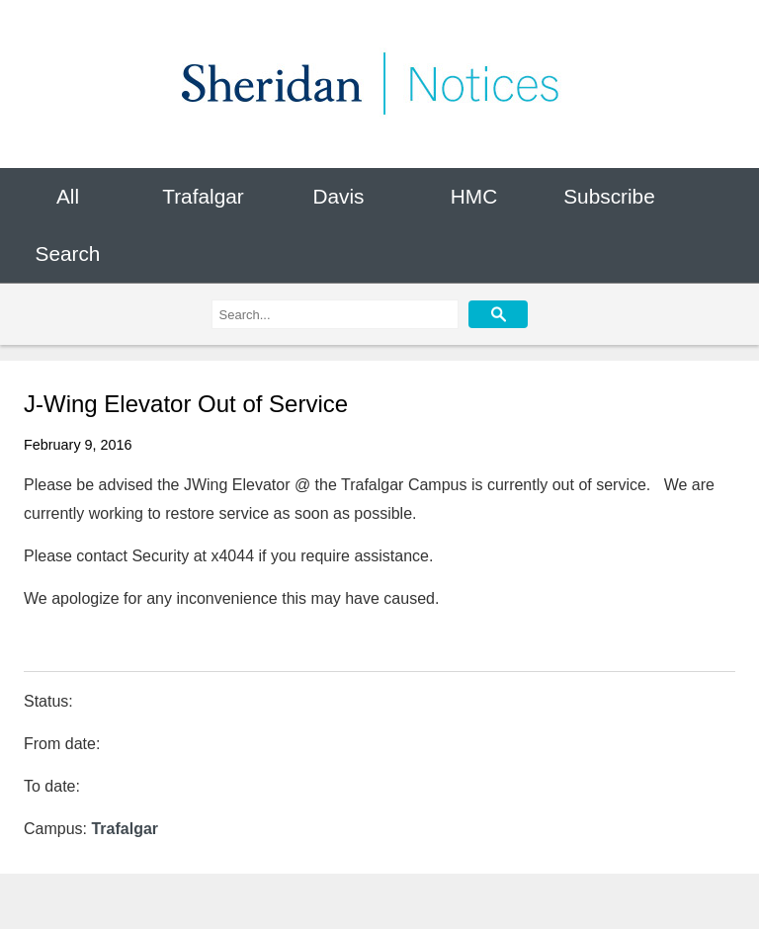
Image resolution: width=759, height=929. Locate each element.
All (67, 196)
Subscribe (608, 196)
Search (68, 254)
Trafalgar (202, 196)
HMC (474, 196)
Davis (338, 196)
